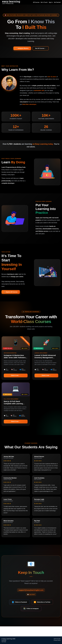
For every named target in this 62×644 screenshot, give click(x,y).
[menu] (46, 2)
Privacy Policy (57, 640)
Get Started (57, 2)
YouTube (4, 641)
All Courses (36, 2)
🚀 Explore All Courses (12, 295)
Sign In (51, 2)
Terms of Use (57, 638)
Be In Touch (44, 2)
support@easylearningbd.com (31, 598)
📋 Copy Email (31, 604)
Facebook (4, 640)
